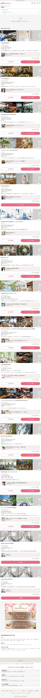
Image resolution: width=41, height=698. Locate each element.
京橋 (1, 640)
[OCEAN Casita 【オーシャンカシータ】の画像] (20, 464)
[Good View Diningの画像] (20, 178)
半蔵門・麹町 (18, 640)
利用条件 (11, 690)
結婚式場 (17, 663)
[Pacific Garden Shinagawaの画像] (20, 571)
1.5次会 (13, 648)
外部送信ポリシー (24, 690)
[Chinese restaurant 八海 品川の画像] (20, 536)
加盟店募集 (37, 690)
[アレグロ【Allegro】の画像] (20, 71)
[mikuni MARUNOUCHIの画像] (20, 357)
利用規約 (7, 690)
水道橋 (11, 640)
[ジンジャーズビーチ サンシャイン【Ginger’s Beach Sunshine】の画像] (20, 393)
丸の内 (2, 639)
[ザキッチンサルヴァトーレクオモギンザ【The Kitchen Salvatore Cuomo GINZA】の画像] (20, 321)
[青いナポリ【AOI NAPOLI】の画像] (20, 428)
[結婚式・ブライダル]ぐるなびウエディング (7, 663)
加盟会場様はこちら (31, 690)
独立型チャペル (33, 648)
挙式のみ (38, 648)
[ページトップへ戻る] (20, 660)
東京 (20, 663)
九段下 (14, 640)
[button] (20, 671)
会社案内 (3, 690)
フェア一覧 (30, 62)
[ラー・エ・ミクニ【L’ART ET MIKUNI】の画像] (20, 500)
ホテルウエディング (24, 644)
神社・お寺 (17, 644)
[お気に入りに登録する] (39, 41)
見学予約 (10, 62)
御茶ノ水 (24, 639)
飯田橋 (28, 639)
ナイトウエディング (27, 648)
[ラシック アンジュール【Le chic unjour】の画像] (20, 143)
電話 (20, 562)
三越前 (11, 639)
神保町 (8, 640)
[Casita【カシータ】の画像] (20, 250)
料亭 (10, 644)
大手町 (31, 639)
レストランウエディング (5, 644)
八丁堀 (23, 640)
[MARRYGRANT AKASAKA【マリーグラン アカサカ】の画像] (20, 214)
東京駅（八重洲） (35, 639)
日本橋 (8, 639)
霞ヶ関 (4, 640)
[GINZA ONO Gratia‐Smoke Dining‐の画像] (20, 107)
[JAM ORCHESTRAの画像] (20, 35)
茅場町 (14, 639)
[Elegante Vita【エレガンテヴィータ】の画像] (20, 285)
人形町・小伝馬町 (19, 639)
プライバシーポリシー (17, 690)
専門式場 (13, 644)
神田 (5, 639)
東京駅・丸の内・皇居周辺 (26, 663)
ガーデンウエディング (18, 648)
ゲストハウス (30, 644)
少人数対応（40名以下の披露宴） (6, 648)
